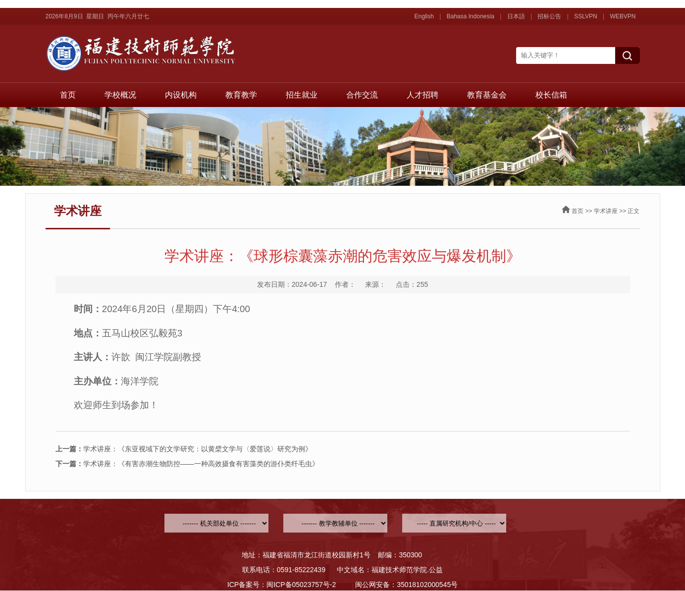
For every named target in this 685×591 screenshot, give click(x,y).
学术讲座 (606, 211)
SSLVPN (585, 16)
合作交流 (362, 95)
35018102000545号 (427, 585)
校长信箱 (551, 95)
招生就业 (301, 95)
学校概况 (120, 95)
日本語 (516, 16)
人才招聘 (422, 95)
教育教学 (241, 95)
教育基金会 (487, 95)
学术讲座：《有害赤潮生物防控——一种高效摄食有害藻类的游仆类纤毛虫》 (187, 464)
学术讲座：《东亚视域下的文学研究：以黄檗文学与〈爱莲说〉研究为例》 (183, 449)
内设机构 (181, 95)
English (424, 16)
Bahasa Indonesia (470, 16)
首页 (68, 95)
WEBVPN (622, 16)
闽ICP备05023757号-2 (301, 585)
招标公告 (549, 16)
